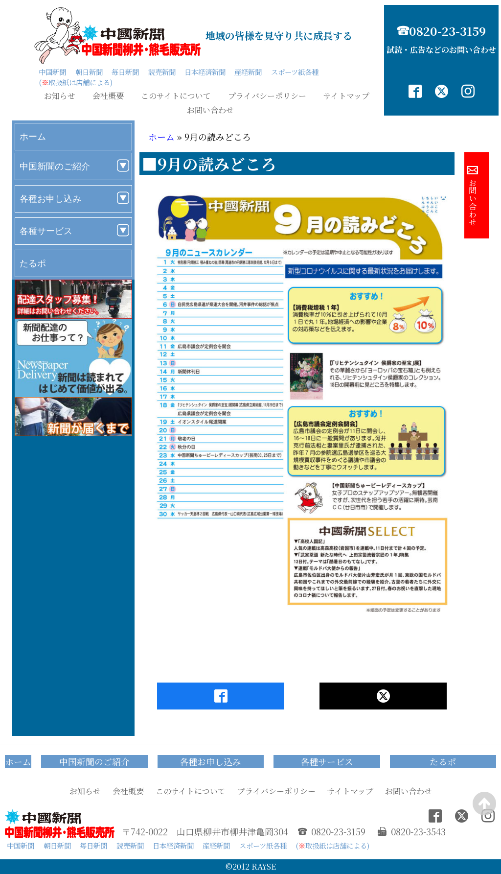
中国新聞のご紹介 (55, 166)
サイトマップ (346, 96)
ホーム (33, 136)
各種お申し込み (50, 198)
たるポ (33, 263)
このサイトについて (176, 96)
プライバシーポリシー (267, 96)
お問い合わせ (210, 110)
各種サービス (46, 231)
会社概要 (108, 96)
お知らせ (59, 96)
